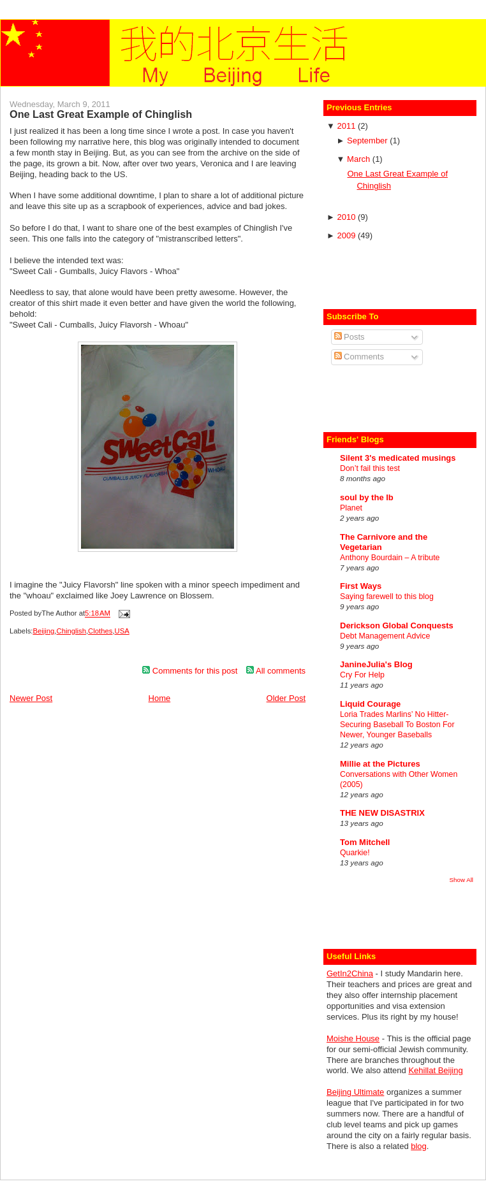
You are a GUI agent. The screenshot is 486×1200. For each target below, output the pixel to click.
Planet (351, 507)
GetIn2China (350, 973)
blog (419, 1146)
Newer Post (31, 698)
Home (160, 698)
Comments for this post (189, 671)
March (359, 159)
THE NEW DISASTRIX (382, 813)
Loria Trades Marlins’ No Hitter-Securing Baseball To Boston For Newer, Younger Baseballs (397, 724)
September (368, 140)
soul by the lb (367, 497)
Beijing (43, 631)
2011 (347, 126)
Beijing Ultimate (355, 1092)
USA (122, 631)
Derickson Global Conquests (396, 625)
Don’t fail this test (370, 468)
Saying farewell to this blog (387, 596)
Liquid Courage (370, 704)
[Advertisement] (401, 273)
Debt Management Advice (385, 636)
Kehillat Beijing (435, 1070)
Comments (359, 356)
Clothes (100, 631)
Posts (349, 337)
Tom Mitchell (365, 842)
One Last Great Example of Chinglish (101, 114)
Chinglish (71, 631)
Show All (461, 879)
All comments (276, 671)
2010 (347, 217)
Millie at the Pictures (380, 764)
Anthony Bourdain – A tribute (389, 557)
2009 (347, 235)
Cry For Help (362, 674)
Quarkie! (355, 852)
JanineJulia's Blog (376, 664)
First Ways (360, 586)
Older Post (286, 698)
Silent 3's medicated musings (398, 458)
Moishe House (353, 1038)
